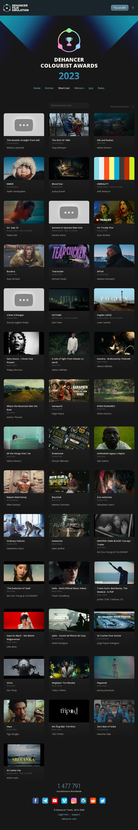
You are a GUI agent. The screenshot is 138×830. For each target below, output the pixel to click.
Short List (64, 88)
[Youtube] (55, 801)
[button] (24, 132)
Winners (79, 88)
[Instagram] (74, 801)
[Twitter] (103, 801)
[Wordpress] (83, 801)
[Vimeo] (64, 801)
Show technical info (122, 106)
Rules (101, 88)
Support (76, 814)
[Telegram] (45, 801)
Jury (91, 88)
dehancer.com (69, 818)
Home (37, 88)
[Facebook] (36, 801)
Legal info (63, 814)
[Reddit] (93, 801)
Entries (49, 88)
